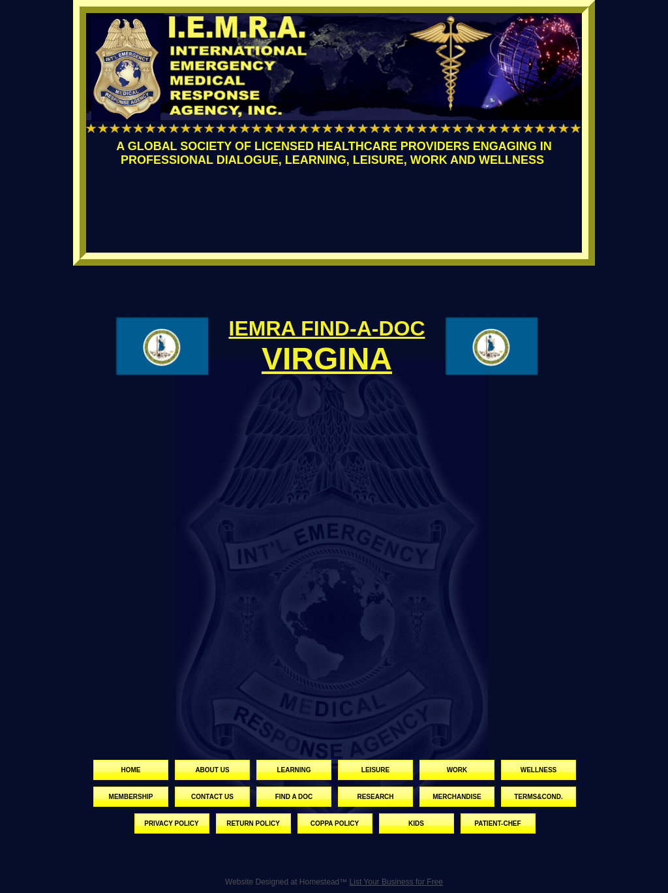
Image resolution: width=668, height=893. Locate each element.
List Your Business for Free (396, 881)
